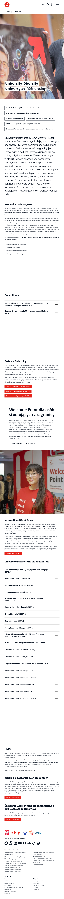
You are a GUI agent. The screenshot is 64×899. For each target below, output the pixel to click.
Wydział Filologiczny (10, 859)
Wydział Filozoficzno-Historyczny (13, 861)
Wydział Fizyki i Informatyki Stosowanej (15, 863)
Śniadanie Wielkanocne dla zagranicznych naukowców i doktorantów (30, 129)
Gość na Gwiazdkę (33, 108)
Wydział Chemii (8, 854)
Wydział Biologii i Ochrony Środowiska (15, 852)
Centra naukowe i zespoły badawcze (43, 860)
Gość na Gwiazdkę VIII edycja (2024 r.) (18, 391)
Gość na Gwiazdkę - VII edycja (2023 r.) (18, 396)
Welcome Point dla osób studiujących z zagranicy (23, 113)
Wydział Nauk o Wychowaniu (12, 869)
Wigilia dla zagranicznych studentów (27, 123)
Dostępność (7, 893)
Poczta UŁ (7, 879)
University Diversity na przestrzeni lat (40, 118)
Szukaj (43, 4)
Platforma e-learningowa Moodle (13, 887)
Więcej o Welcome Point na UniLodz (23, 443)
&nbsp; (32, 338)
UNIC (8, 123)
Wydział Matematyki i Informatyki (13, 865)
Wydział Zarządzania (39, 856)
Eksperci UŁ (7, 889)
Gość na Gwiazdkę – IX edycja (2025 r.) (18, 386)
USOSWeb (7, 881)
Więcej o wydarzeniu (12, 797)
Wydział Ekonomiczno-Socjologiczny (14, 857)
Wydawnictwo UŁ (38, 864)
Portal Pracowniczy (9, 883)
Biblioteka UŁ (36, 862)
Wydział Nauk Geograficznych (12, 867)
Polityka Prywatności (10, 891)
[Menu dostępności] (51, 4)
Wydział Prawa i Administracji (12, 871)
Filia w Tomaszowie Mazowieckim (42, 858)
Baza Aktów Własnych (10, 885)
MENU (57, 4)
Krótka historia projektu (14, 108)
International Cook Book (14, 118)
